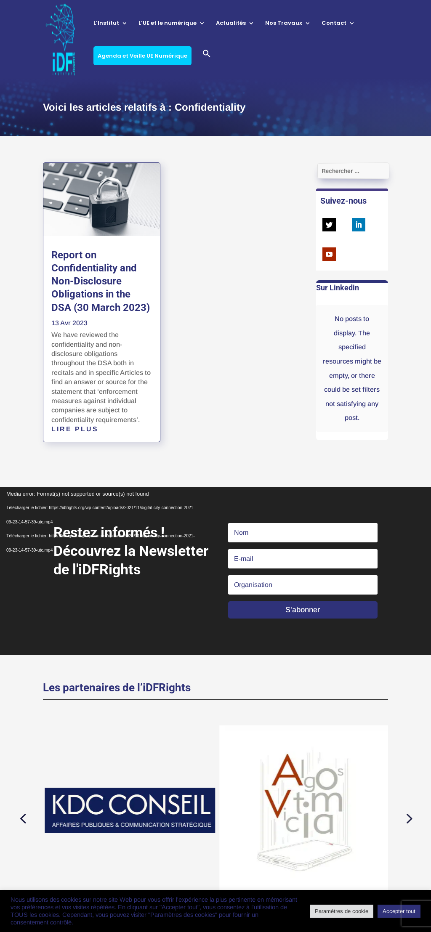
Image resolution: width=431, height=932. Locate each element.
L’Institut (106, 23)
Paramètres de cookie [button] (341, 911)
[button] (206, 64)
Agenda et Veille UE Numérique (142, 56)
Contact (334, 23)
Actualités (231, 23)
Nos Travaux (283, 23)
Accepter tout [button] (399, 911)
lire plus (74, 429)
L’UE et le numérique (167, 23)
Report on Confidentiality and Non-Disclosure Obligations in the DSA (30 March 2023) (100, 281)
